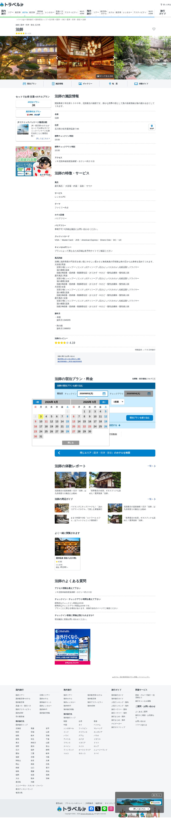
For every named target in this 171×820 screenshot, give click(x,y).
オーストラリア (85, 750)
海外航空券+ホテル (94, 695)
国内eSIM (19, 713)
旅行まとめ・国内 (118, 717)
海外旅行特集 (69, 709)
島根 (17, 768)
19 (51, 426)
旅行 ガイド (162, 12)
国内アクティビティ (23, 709)
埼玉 (32, 739)
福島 (17, 736)
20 (56, 426)
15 (67, 421)
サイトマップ (110, 803)
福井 (32, 750)
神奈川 (33, 743)
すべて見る (105, 76)
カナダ (81, 739)
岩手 (47, 728)
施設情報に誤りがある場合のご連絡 (69, 359)
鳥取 (32, 764)
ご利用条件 (89, 803)
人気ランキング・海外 (120, 706)
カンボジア (98, 732)
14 (62, 421)
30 (35, 436)
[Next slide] (114, 57)
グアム (81, 736)
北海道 (18, 728)
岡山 (17, 764)
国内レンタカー (46, 706)
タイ (80, 725)
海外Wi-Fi (67, 706)
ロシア (96, 746)
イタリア (82, 743)
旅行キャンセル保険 (143, 701)
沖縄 (32, 782)
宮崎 (47, 778)
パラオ (96, 736)
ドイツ (96, 743)
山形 (47, 732)
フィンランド (69, 750)
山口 (32, 768)
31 (40, 436)
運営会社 (59, 803)
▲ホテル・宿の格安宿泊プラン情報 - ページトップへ (131, 677)
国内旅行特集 (45, 713)
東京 (17, 743)
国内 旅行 (3, 12)
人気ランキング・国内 (120, 702)
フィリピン (83, 728)
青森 (32, 728)
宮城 (32, 732)
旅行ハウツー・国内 (119, 709)
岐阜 (47, 753)
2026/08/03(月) (86, 393)
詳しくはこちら (139, 809)
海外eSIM (91, 706)
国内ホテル (44, 699)
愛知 (17, 753)
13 (56, 421)
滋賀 (17, 757)
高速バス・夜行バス (23, 706)
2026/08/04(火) (133, 393)
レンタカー (49, 12)
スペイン (67, 746)
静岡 (47, 750)
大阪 (47, 757)
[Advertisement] (111, 639)
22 (67, 426)
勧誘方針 (99, 803)
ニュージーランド (100, 750)
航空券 (18, 12)
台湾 (80, 721)
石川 (17, 750)
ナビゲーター (116, 724)
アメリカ (67, 739)
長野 (17, 746)
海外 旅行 (89, 12)
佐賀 (32, 775)
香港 (95, 721)
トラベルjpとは (141, 725)
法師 (19, 29)
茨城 (47, 736)
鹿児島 (18, 782)
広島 (47, 764)
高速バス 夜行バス (59, 12)
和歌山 (18, 761)
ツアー (11, 12)
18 (46, 426)
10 (40, 421)
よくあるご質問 (141, 712)
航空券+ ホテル (103, 12)
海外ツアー (68, 695)
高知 (47, 771)
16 (35, 426)
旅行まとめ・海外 (118, 720)
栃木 (32, 736)
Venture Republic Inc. (87, 814)
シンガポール (69, 728)
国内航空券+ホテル (23, 699)
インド (66, 732)
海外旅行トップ (70, 718)
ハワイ (66, 736)
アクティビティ (71, 12)
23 (35, 431)
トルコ (66, 753)
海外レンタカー (70, 702)
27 (56, 431)
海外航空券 (91, 699)
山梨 (47, 743)
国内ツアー (20, 695)
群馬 (17, 739)
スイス (81, 746)
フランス (67, 743)
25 (46, 431)
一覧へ (151, 466)
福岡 (17, 775)
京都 (32, 757)
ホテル (25, 12)
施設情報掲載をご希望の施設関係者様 (70, 361)
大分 (17, 778)
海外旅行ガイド (117, 699)
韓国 (65, 721)
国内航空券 (20, 702)
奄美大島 (19, 793)
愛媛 (32, 771)
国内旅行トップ (22, 725)
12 (51, 421)
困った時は (165, 5)
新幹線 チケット (40, 12)
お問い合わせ (140, 721)
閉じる (158, 795)
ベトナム (97, 725)
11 (46, 421)
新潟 (32, 746)
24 (40, 431)
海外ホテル (68, 699)
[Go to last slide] (57, 57)
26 (51, 431)
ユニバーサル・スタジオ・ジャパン (29, 786)
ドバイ (96, 753)
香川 (47, 768)
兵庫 (47, 761)
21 (62, 426)
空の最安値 (20, 717)
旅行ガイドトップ (118, 727)
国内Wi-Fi (43, 709)
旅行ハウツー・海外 (119, 713)
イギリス (97, 739)
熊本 (32, 778)
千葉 (47, 739)
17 (40, 426)
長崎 (47, 775)
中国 (65, 725)
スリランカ (83, 732)
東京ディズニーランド (24, 789)
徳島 (17, 771)
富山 (47, 746)
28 (62, 431)
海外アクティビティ (95, 702)
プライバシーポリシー (73, 803)
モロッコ (82, 753)
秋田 (17, 732)
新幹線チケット (46, 702)
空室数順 (113, 434)
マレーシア (98, 728)
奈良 (32, 761)
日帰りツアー (45, 695)
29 (67, 431)
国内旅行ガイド (117, 695)
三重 (32, 753)
